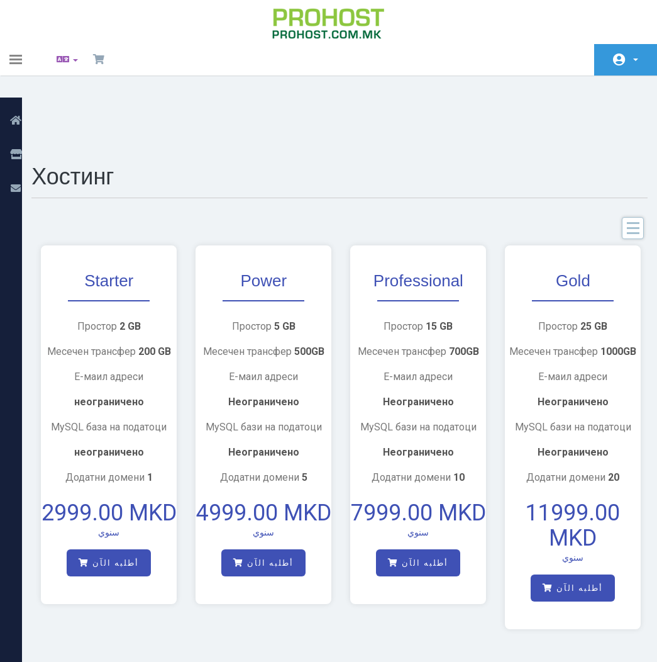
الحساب (635, 60)
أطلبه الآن (123, 524)
